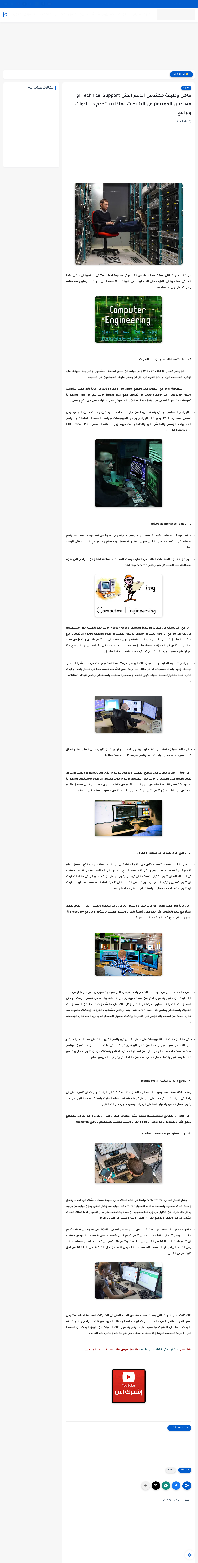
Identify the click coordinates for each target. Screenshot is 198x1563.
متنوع (72, 14)
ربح (82, 14)
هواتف (122, 14)
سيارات (135, 14)
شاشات (93, 14)
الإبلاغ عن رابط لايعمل (182, 4)
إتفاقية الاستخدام (135, 4)
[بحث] (5, 14)
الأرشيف (117, 4)
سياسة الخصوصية (157, 4)
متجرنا (16, 14)
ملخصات (44, 14)
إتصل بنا (105, 4)
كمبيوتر (108, 14)
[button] (176, 1485)
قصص (59, 14)
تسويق (29, 14)
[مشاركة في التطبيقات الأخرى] (145, 1485)
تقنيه (148, 14)
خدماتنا (81, 4)
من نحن (92, 4)
